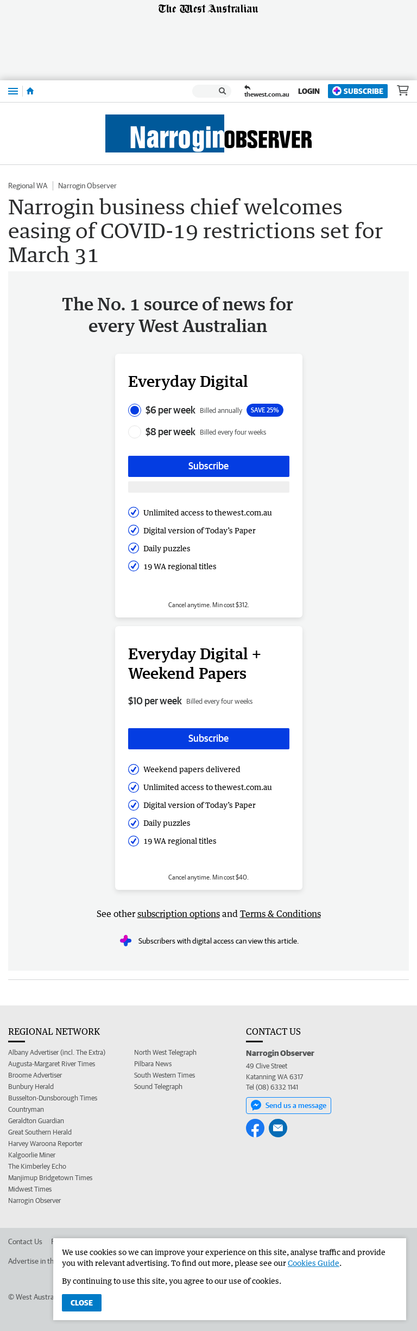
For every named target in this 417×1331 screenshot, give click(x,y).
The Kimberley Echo (37, 1166)
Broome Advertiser (35, 1075)
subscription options (178, 913)
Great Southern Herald (40, 1132)
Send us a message (288, 1105)
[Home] (30, 91)
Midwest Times (30, 1189)
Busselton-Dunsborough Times (52, 1098)
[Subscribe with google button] (208, 487)
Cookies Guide (313, 1263)
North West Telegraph (165, 1052)
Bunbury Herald (31, 1086)
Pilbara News (153, 1064)
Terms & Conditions (280, 913)
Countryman (26, 1109)
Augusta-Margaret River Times (51, 1064)
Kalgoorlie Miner (31, 1155)
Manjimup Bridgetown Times (50, 1178)
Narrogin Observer (87, 185)
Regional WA (27, 185)
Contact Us (25, 1241)
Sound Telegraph (158, 1086)
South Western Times (164, 1075)
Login (309, 91)
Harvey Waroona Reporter (45, 1143)
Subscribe (357, 90)
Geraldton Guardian (36, 1121)
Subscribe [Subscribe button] (208, 466)
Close (82, 1302)
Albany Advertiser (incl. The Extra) (56, 1052)
